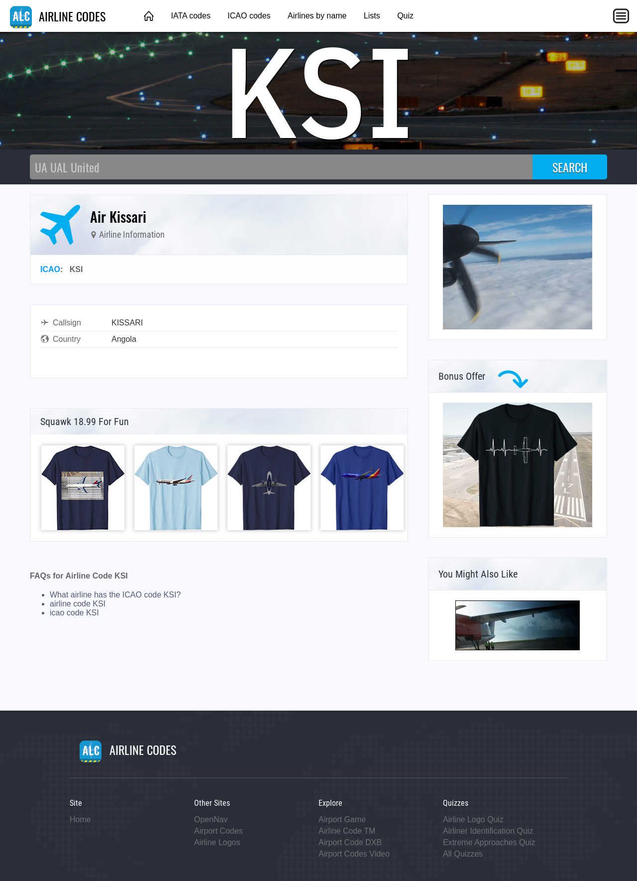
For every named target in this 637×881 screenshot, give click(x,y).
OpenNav (211, 819)
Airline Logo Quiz (473, 819)
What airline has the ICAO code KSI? (115, 594)
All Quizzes (463, 854)
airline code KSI (78, 603)
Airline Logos (217, 842)
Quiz (405, 15)
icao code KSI (74, 612)
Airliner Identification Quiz (488, 831)
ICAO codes (248, 15)
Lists (372, 15)
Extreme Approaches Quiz (489, 842)
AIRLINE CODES (58, 16)
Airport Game (342, 819)
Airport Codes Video (354, 854)
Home (80, 819)
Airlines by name (317, 15)
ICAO (50, 269)
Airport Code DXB (350, 842)
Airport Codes (218, 831)
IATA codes (190, 15)
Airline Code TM (346, 831)
